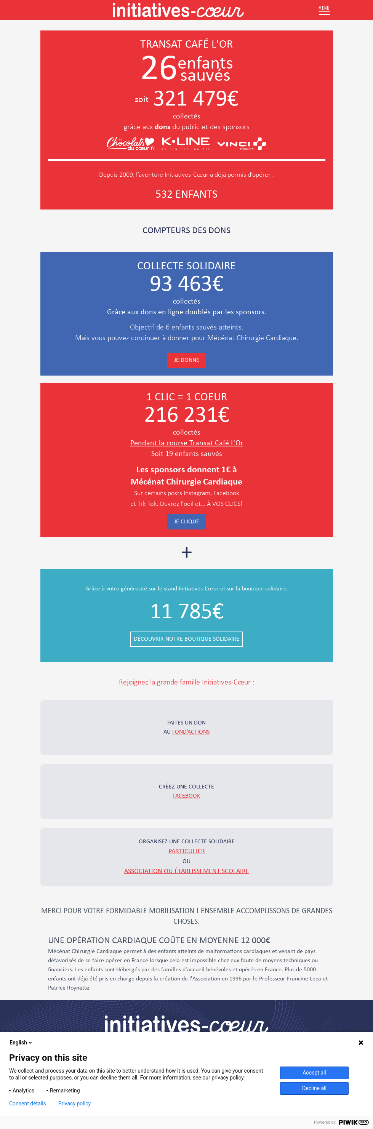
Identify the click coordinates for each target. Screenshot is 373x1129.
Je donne (186, 360)
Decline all (314, 1088)
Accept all (314, 1073)
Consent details (27, 1103)
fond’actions (191, 732)
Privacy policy (74, 1103)
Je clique (186, 522)
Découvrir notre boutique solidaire (186, 639)
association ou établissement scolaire (186, 871)
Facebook (186, 796)
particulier (186, 851)
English (21, 1042)
